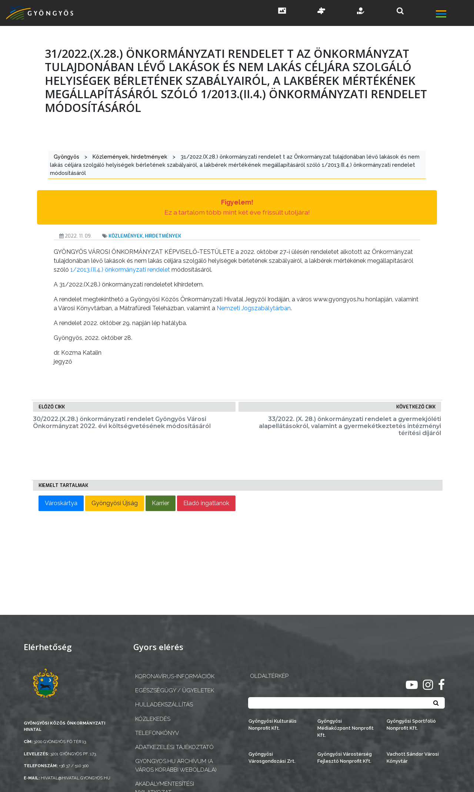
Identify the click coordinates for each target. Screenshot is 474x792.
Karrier (160, 503)
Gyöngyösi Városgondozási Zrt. (272, 757)
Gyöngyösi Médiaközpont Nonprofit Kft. (345, 728)
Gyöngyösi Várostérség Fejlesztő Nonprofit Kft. (344, 757)
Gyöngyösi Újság (114, 503)
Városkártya (61, 503)
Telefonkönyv (157, 733)
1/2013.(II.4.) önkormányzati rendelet (120, 269)
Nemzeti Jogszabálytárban (254, 308)
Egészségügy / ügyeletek (174, 690)
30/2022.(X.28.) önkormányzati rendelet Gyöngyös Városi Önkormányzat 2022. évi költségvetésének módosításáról (122, 422)
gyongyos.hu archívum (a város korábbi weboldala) (176, 765)
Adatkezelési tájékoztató (174, 747)
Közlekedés (152, 719)
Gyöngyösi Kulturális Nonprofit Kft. (272, 724)
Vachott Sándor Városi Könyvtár (413, 757)
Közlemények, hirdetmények (145, 236)
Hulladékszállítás (164, 704)
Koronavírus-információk (174, 676)
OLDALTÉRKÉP (269, 676)
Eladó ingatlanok (206, 503)
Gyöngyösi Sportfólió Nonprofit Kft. (411, 724)
